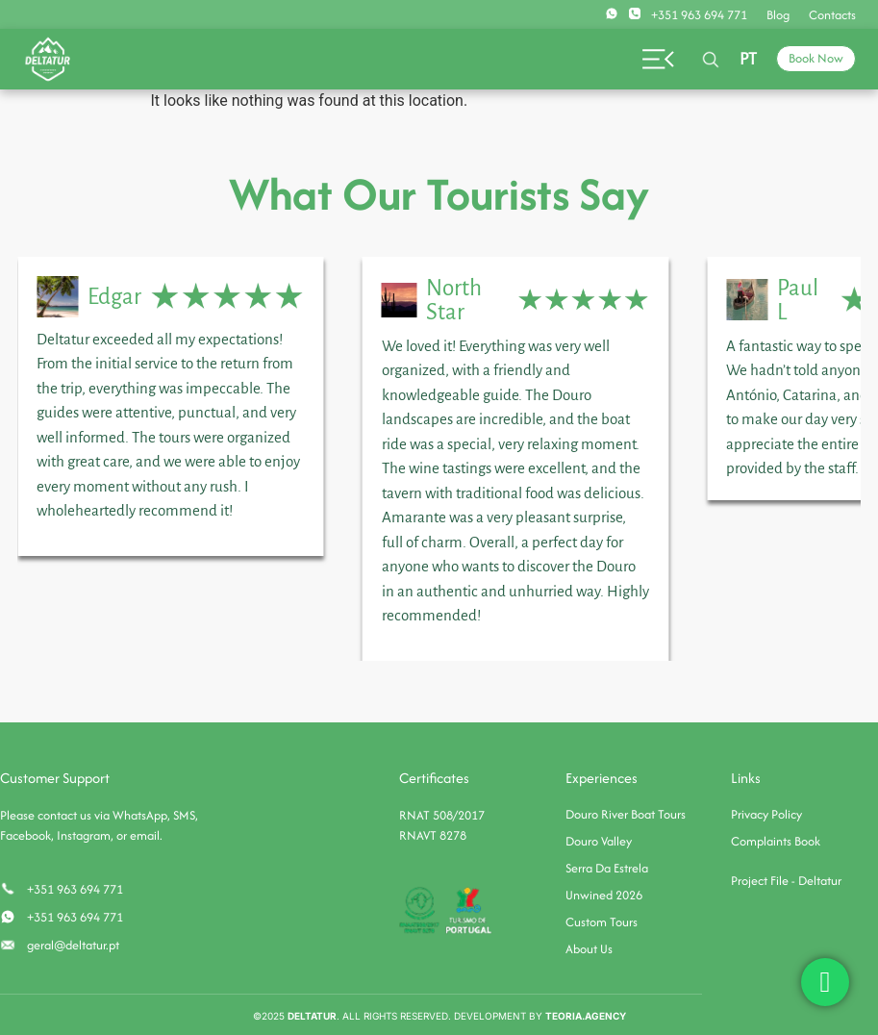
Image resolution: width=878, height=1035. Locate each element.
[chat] (825, 982)
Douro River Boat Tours (625, 814)
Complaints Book (775, 841)
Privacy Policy (766, 814)
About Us (589, 949)
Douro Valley (598, 841)
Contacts (832, 15)
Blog (778, 15)
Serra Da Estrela (606, 868)
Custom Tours (601, 922)
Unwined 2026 (603, 895)
